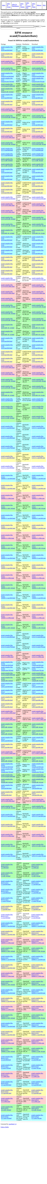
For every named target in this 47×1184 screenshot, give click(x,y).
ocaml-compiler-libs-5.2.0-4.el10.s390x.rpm (38, 285)
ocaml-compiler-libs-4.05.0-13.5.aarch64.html (8, 815)
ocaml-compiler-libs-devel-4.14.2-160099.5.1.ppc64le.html (8, 933)
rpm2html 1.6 (12, 1124)
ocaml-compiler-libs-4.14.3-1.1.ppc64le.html (8, 457)
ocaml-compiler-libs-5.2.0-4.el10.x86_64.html (8, 305)
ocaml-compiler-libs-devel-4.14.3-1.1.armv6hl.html (7, 891)
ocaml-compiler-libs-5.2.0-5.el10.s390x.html (7, 204)
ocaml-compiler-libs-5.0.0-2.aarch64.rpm (38, 399)
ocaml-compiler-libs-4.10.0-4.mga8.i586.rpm (38, 775)
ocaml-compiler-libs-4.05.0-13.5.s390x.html (7, 835)
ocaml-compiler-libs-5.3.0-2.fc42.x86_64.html (8, 143)
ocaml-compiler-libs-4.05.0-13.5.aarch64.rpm (39, 815)
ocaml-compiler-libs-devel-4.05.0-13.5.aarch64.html (7, 1083)
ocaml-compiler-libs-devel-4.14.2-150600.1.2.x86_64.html (8, 1049)
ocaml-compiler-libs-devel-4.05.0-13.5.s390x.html (7, 1100)
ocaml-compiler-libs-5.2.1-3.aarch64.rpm (38, 149)
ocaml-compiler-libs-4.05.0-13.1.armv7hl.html (8, 855)
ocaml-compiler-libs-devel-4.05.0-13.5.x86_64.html (7, 1108)
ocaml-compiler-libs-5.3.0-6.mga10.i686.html (8, 85)
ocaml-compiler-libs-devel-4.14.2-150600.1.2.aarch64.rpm (38, 1024)
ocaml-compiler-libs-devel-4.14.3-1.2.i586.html (7, 866)
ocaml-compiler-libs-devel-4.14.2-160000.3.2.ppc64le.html (8, 999)
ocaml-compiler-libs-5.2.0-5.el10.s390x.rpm (38, 204)
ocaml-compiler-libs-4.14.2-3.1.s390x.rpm (38, 656)
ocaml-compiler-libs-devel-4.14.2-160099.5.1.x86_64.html (8, 949)
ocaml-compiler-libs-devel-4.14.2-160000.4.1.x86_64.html (8, 983)
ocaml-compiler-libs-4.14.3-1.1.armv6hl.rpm (38, 437)
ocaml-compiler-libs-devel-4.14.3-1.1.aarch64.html (7, 882)
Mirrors (39, 5)
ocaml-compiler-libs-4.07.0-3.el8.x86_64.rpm (39, 807)
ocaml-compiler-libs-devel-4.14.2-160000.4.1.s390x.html (7, 974)
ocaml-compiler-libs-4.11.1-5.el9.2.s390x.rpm (39, 712)
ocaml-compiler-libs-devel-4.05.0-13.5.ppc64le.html (7, 1091)
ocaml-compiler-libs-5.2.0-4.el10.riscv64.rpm (39, 278)
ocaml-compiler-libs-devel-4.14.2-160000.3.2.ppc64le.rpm (38, 999)
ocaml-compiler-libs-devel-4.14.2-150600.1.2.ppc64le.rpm (38, 1033)
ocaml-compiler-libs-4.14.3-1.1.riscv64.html (7, 467)
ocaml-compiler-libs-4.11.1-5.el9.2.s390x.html (8, 712)
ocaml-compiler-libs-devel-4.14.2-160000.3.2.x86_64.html (8, 1016)
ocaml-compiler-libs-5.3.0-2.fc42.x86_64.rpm (39, 143)
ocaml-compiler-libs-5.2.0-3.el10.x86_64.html (8, 380)
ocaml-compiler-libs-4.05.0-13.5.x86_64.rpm (38, 845)
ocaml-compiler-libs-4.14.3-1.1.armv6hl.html (8, 437)
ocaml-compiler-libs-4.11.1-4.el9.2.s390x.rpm (39, 752)
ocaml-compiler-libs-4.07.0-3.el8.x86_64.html (8, 807)
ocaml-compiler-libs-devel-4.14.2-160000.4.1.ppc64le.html (8, 966)
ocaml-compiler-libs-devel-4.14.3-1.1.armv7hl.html (7, 899)
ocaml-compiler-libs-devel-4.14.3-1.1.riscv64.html (7, 916)
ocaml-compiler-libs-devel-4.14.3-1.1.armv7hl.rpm (37, 899)
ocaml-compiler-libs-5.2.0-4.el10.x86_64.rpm (39, 305)
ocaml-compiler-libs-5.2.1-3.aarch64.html (7, 149)
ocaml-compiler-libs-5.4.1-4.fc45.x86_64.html (8, 68)
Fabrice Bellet (5, 1127)
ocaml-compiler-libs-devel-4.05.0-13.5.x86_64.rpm (37, 1108)
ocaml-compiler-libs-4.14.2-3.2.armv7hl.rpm (38, 646)
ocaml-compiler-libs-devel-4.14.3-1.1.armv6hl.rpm (37, 891)
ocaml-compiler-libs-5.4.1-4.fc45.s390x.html (8, 62)
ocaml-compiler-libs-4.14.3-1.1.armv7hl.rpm (38, 447)
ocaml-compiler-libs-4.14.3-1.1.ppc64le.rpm (38, 457)
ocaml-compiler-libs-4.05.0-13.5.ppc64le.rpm (39, 825)
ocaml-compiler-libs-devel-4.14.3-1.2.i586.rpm (37, 866)
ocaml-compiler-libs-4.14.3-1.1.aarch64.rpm (38, 427)
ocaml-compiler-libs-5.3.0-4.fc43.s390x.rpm (38, 109)
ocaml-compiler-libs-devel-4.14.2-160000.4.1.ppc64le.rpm (38, 966)
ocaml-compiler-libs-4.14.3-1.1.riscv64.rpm (38, 467)
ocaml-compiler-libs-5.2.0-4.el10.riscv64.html (8, 278)
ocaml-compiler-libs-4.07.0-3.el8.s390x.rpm (38, 800)
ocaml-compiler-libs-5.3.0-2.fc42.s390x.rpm (38, 136)
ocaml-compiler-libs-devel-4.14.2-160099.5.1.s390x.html (7, 941)
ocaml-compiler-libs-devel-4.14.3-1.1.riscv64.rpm (37, 916)
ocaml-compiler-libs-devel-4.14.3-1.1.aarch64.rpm (37, 882)
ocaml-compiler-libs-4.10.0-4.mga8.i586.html (8, 775)
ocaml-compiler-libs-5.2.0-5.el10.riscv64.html (8, 197)
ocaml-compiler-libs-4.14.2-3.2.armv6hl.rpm (38, 636)
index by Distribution (15, 5)
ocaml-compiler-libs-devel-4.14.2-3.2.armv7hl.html (7, 1066)
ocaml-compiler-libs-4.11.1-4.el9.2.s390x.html (8, 752)
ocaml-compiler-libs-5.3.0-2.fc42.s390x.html (8, 136)
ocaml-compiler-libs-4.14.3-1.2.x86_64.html (7, 417)
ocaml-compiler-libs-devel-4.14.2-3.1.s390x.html (7, 1075)
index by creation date (28, 5)
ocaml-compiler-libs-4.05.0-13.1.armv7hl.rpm (39, 855)
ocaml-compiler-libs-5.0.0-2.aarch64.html (7, 399)
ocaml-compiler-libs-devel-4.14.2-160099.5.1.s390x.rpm (37, 941)
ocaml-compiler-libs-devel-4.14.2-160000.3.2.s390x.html (7, 1008)
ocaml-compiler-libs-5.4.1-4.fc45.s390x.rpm (38, 62)
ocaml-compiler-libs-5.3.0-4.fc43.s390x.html (8, 109)
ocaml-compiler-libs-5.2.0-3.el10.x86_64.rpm (39, 380)
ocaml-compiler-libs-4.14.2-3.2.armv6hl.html (8, 636)
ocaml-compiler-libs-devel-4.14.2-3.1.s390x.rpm (37, 1075)
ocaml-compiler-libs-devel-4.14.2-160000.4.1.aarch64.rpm (38, 958)
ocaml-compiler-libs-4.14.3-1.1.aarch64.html (8, 427)
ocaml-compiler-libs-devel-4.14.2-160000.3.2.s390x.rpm (37, 1008)
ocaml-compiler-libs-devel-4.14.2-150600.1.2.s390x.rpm (37, 1041)
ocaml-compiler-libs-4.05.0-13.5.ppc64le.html (8, 825)
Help (44, 5)
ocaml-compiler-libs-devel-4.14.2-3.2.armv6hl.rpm (37, 1058)
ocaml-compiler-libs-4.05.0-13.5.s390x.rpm (38, 835)
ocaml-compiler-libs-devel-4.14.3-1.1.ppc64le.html (7, 907)
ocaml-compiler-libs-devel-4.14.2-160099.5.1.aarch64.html (8, 924)
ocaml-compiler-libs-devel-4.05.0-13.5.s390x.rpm (37, 1100)
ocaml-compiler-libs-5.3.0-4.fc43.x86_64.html (8, 116)
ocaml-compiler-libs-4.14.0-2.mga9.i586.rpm (38, 673)
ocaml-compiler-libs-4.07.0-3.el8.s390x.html (7, 800)
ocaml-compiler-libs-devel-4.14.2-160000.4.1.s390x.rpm (37, 974)
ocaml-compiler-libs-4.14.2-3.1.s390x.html (7, 656)
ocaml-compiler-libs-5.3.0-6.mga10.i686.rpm (38, 85)
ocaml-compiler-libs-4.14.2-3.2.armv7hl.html (8, 646)
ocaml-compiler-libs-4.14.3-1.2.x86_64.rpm (38, 417)
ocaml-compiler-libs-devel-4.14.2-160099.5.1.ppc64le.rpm (38, 933)
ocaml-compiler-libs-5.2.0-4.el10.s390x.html (7, 285)
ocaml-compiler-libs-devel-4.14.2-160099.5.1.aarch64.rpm (38, 924)
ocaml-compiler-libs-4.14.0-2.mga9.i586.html (8, 673)
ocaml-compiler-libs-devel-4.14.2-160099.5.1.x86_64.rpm (38, 949)
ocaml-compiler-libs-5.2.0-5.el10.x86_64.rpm (39, 218)
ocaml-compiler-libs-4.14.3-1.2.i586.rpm (38, 407)
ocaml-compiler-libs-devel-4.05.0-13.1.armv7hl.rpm (37, 1116)
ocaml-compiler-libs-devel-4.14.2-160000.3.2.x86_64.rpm (38, 1016)
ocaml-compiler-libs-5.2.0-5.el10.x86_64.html (8, 218)
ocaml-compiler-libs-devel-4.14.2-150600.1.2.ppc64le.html (8, 1033)
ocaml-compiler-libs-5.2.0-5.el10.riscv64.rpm (39, 197)
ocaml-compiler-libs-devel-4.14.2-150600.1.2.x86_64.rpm (38, 1049)
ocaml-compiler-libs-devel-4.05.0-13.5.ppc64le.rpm (37, 1091)
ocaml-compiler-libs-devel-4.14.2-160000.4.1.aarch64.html (8, 958)
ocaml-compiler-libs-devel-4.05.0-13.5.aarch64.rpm (37, 1083)
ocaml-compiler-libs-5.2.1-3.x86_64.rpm (38, 159)
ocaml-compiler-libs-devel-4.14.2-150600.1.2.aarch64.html (8, 1024)
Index (3, 5)
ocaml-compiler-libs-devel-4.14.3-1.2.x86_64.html (7, 874)
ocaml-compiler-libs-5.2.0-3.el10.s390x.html (7, 366)
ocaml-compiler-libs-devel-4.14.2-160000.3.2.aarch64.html (8, 991)
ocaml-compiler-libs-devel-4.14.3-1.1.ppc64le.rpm (37, 907)
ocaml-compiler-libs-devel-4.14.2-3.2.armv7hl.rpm (37, 1066)
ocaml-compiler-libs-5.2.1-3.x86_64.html (7, 159)
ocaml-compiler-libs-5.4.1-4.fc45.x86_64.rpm (39, 68)
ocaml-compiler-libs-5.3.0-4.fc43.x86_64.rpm (39, 116)
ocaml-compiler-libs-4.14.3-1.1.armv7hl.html (8, 447)
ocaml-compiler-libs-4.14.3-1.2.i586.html (7, 407)
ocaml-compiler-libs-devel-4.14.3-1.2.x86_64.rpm (37, 874)
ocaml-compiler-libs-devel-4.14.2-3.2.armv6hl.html (7, 1058)
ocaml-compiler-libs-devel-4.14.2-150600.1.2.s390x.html (7, 1041)
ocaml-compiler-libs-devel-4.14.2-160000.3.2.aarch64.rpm (38, 991)
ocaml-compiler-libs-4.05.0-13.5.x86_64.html (8, 845)
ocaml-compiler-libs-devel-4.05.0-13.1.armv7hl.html (7, 1116)
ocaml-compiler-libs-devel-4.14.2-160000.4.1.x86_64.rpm (38, 983)
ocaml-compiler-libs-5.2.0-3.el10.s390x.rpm (38, 366)
